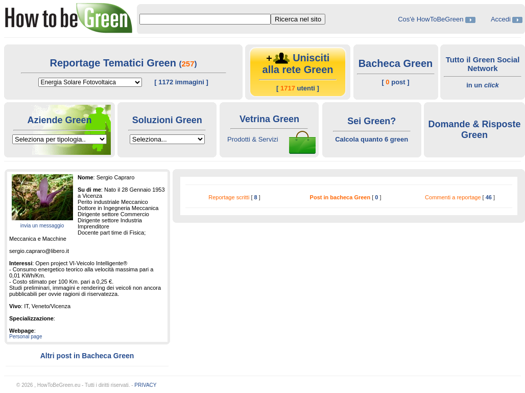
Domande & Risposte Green (474, 129)
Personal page (25, 336)
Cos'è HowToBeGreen (431, 19)
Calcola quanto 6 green (371, 139)
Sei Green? (371, 121)
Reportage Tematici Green (114, 62)
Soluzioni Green (167, 120)
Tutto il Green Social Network (483, 64)
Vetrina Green (269, 119)
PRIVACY (145, 385)
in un (482, 85)
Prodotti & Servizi (252, 139)
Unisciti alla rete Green (297, 63)
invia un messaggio (42, 225)
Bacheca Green (396, 63)
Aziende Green (59, 120)
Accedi (501, 19)
